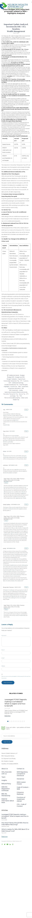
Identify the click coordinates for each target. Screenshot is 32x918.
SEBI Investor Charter (21, 783)
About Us (5, 769)
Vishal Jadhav (6, 504)
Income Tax (13, 386)
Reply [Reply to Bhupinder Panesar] (26, 587)
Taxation (16, 29)
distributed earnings (17, 382)
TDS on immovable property (12, 397)
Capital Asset (21, 379)
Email (3, 658)
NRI (23, 388)
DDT (10, 382)
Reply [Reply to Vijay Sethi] (26, 431)
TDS (20, 396)
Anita (4, 451)
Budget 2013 (10, 377)
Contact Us (20, 769)
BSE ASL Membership (6, 795)
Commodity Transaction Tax (11, 381)
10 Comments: (7, 404)
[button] (7, 716)
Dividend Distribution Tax (11, 384)
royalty (21, 390)
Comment (4, 635)
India (19, 386)
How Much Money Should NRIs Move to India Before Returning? (15, 824)
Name (3, 649)
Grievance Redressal (20, 794)
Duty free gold (23, 384)
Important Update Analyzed (16, 24)
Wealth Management (16, 31)
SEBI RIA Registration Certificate (6, 789)
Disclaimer (20, 779)
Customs (25, 381)
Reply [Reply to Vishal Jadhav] (26, 504)
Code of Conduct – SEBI (23, 788)
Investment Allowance (14, 388)
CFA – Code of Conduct (21, 805)
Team (3, 777)
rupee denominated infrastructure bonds (16, 392)
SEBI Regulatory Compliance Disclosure (22, 774)
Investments (11, 27)
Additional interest (14, 375)
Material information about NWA (8, 801)
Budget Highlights (12, 379)
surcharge (13, 396)
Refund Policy (6, 784)
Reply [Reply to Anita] (26, 451)
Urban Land (24, 397)
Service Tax (22, 394)
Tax (17, 396)
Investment (25, 386)
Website (3, 666)
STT (27, 394)
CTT (21, 381)
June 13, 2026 (7, 708)
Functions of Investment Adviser (21, 799)
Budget (22, 375)
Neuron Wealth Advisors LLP (15, 841)
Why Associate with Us (7, 773)
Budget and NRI (20, 377)
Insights (4, 781)
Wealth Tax (16, 399)
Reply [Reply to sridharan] (26, 465)
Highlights (6, 386)
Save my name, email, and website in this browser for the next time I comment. (16, 677)
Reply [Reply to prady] (26, 548)
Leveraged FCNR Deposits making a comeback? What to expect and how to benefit (16, 703)
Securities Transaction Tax (10, 394)
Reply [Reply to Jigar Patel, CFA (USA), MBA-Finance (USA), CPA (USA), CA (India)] (6, 482)
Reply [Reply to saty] (26, 409)
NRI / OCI (21, 27)
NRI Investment (13, 390)
